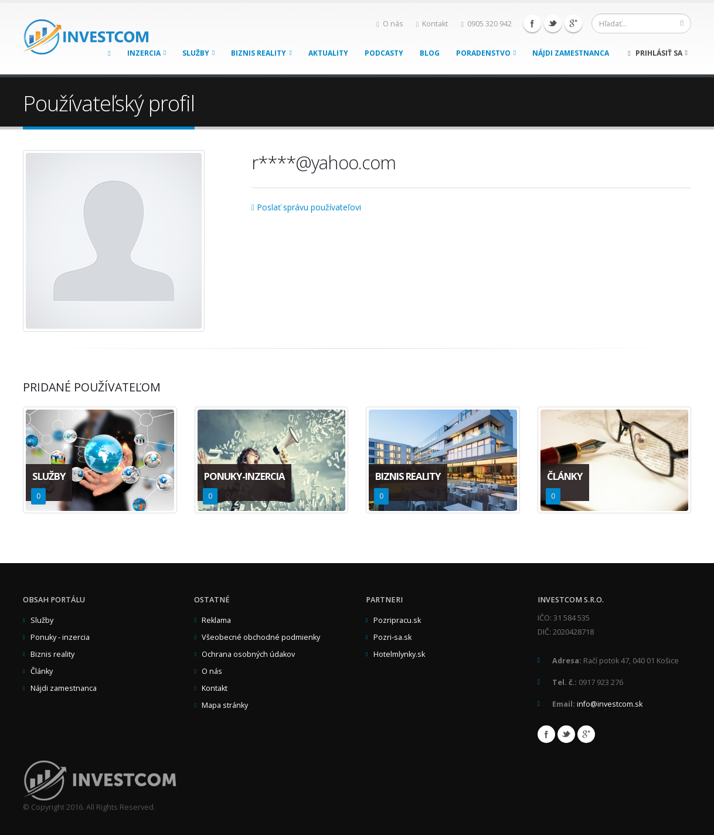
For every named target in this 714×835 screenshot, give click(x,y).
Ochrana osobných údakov (248, 654)
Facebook (532, 23)
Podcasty (384, 53)
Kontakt (432, 24)
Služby (198, 53)
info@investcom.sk (609, 704)
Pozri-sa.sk (392, 637)
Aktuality (328, 53)
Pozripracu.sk (397, 620)
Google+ (573, 23)
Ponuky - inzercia (60, 637)
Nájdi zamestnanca (570, 53)
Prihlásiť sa (658, 53)
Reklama (216, 620)
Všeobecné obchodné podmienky (261, 637)
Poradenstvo (486, 53)
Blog (430, 53)
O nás (389, 24)
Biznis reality (261, 53)
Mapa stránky (225, 705)
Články (41, 671)
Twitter (553, 23)
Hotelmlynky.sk (399, 654)
